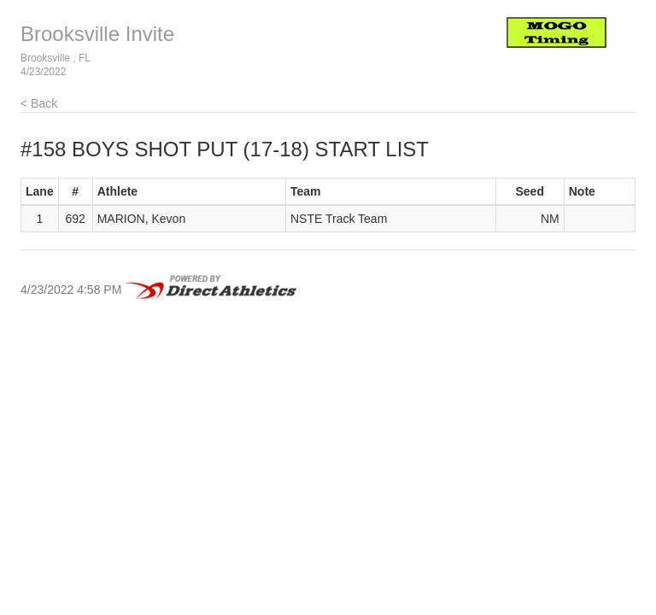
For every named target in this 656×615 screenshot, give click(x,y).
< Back (38, 103)
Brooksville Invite (97, 33)
